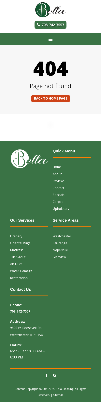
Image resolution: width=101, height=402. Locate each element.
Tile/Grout (17, 257)
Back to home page (50, 98)
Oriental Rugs (20, 243)
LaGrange (60, 243)
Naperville (60, 250)
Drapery (16, 236)
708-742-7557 (53, 24)
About (57, 174)
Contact (58, 188)
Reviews (59, 181)
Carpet (58, 202)
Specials (59, 195)
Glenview (59, 257)
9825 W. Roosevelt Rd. (26, 328)
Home (57, 167)
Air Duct (16, 264)
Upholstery (61, 208)
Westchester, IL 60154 (26, 335)
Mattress (16, 250)
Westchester (62, 236)
